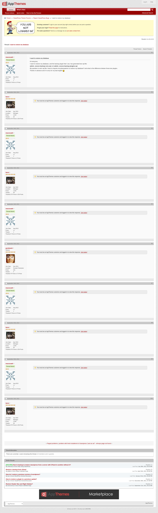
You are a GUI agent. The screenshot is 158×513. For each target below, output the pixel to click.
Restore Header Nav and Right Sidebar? (19, 484)
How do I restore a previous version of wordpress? (23, 474)
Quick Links (20, 13)
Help (151, 2)
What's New (21, 10)
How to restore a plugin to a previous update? (21, 479)
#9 (152, 359)
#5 (152, 204)
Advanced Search (147, 13)
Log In (145, 2)
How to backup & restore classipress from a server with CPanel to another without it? (42, 465)
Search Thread (147, 49)
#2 (152, 92)
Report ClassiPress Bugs (41, 18)
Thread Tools (136, 49)
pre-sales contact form (73, 31)
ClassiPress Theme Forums (22, 18)
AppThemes (148, 503)
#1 (152, 52)
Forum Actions (9, 13)
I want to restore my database (19, 45)
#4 (152, 167)
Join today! (84, 101)
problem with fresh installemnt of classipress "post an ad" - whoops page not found (85, 443)
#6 (152, 243)
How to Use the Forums (33, 13)
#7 (152, 283)
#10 (152, 398)
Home (11, 10)
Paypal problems (52, 443)
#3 (152, 128)
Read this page (53, 28)
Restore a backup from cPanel (16, 469)
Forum (9, 18)
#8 (152, 322)
